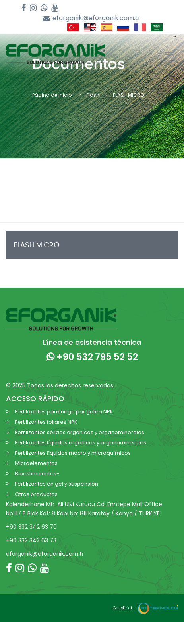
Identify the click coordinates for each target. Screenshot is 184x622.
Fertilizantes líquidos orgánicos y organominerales (80, 442)
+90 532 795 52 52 (92, 356)
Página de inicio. (52, 95)
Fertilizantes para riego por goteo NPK (64, 411)
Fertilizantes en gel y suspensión (56, 484)
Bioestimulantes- (37, 473)
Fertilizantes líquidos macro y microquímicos (73, 453)
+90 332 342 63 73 (31, 540)
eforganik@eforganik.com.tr (92, 18)
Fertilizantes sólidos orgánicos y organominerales (79, 432)
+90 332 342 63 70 (31, 527)
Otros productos (36, 494)
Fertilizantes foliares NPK (46, 422)
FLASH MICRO (36, 245)
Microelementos (36, 463)
